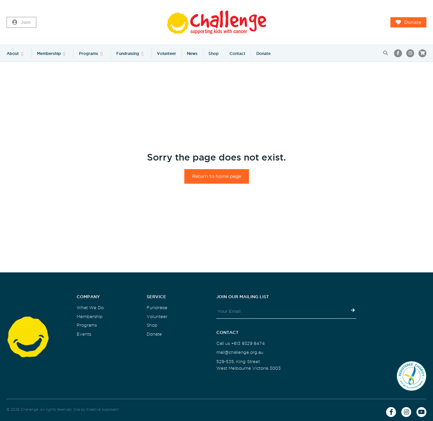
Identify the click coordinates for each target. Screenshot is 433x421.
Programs (88, 53)
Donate (408, 22)
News (192, 53)
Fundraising (127, 53)
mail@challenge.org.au (239, 352)
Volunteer (166, 53)
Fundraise (157, 307)
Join (21, 22)
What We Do (90, 307)
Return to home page (216, 176)
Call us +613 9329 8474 (240, 343)
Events (84, 334)
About (13, 53)
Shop (213, 53)
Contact (237, 53)
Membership (49, 53)
